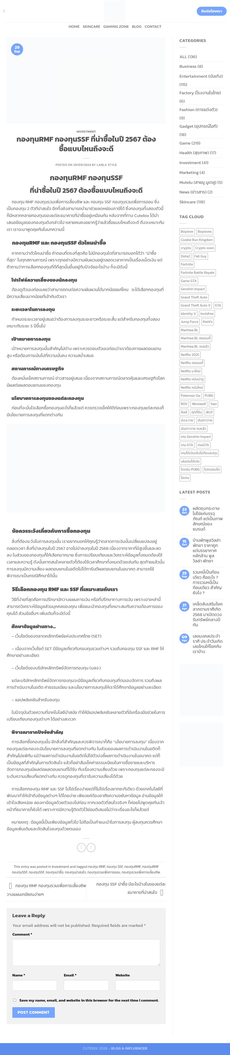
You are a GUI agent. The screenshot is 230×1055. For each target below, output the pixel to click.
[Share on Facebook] (81, 847)
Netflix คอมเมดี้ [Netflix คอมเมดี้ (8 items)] (192, 362)
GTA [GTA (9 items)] (218, 305)
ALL (183, 56)
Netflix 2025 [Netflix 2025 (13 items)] (190, 354)
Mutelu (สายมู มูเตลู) (198, 182)
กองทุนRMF (132, 866)
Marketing (189, 172)
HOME (74, 26)
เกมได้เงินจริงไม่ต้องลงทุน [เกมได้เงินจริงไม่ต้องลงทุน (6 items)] (199, 453)
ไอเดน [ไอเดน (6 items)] (185, 477)
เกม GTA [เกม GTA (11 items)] (187, 444)
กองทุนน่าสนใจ (75, 872)
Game (184, 143)
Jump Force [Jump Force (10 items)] (189, 321)
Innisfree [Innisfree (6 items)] (207, 313)
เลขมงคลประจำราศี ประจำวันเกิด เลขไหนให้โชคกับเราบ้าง (208, 644)
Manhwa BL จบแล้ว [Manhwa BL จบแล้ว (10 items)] (195, 346)
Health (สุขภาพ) (194, 152)
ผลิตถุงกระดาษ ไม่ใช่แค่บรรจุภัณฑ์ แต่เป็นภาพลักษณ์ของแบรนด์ (208, 519)
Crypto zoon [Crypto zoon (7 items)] (204, 247)
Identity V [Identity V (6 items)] (188, 313)
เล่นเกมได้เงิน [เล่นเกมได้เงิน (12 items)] (190, 461)
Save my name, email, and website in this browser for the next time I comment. (89, 1000)
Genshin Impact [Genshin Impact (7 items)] (193, 289)
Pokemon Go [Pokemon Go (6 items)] (190, 395)
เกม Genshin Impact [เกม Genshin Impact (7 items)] (196, 436)
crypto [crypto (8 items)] (186, 247)
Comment (22, 934)
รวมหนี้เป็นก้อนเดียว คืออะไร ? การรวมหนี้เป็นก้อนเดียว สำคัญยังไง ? (207, 582)
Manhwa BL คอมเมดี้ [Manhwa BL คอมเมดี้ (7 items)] (196, 338)
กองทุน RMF (96, 866)
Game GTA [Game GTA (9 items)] (189, 280)
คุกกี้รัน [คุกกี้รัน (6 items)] (196, 412)
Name (18, 975)
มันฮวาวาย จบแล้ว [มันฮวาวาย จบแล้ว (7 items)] (193, 428)
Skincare (91, 26)
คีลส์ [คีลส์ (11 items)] (184, 412)
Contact (153, 26)
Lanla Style (107, 164)
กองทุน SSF (115, 866)
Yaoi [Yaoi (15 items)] (213, 403)
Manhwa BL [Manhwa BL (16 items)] (189, 330)
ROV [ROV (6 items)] (184, 403)
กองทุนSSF (36, 872)
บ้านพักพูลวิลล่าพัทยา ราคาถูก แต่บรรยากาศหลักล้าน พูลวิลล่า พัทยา (207, 551)
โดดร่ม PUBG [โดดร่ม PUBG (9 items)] (190, 469)
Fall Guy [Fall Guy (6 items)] (200, 256)
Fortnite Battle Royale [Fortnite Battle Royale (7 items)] (198, 272)
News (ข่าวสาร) (192, 192)
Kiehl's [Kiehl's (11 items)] (208, 321)
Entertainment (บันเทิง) (201, 76)
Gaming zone (116, 26)
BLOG (137, 26)
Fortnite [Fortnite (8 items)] (187, 264)
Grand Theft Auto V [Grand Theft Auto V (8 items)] (195, 305)
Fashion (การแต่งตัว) (198, 109)
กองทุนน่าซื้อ (54, 872)
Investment (86, 131)
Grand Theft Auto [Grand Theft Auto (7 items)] (194, 297)
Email (70, 975)
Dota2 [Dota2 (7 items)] (185, 256)
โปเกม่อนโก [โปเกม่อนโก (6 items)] (212, 469)
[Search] (5, 11)
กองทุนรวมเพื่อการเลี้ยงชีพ (141, 872)
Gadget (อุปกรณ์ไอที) (198, 126)
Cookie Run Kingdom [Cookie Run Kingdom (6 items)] (197, 239)
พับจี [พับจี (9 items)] (209, 412)
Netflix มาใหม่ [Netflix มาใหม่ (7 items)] (191, 371)
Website (122, 975)
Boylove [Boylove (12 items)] (187, 231)
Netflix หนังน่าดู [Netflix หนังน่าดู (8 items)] (192, 379)
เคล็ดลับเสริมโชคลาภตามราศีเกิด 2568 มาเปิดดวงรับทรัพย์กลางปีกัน (208, 614)
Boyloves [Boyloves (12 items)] (205, 231)
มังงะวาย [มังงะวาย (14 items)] (187, 420)
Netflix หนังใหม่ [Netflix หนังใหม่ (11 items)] (192, 387)
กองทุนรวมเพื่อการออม (103, 872)
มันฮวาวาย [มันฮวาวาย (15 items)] (205, 420)
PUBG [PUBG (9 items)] (209, 395)
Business (188, 66)
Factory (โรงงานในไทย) (200, 93)
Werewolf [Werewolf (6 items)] (199, 403)
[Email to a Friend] (91, 847)
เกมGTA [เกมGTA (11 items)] (203, 444)
